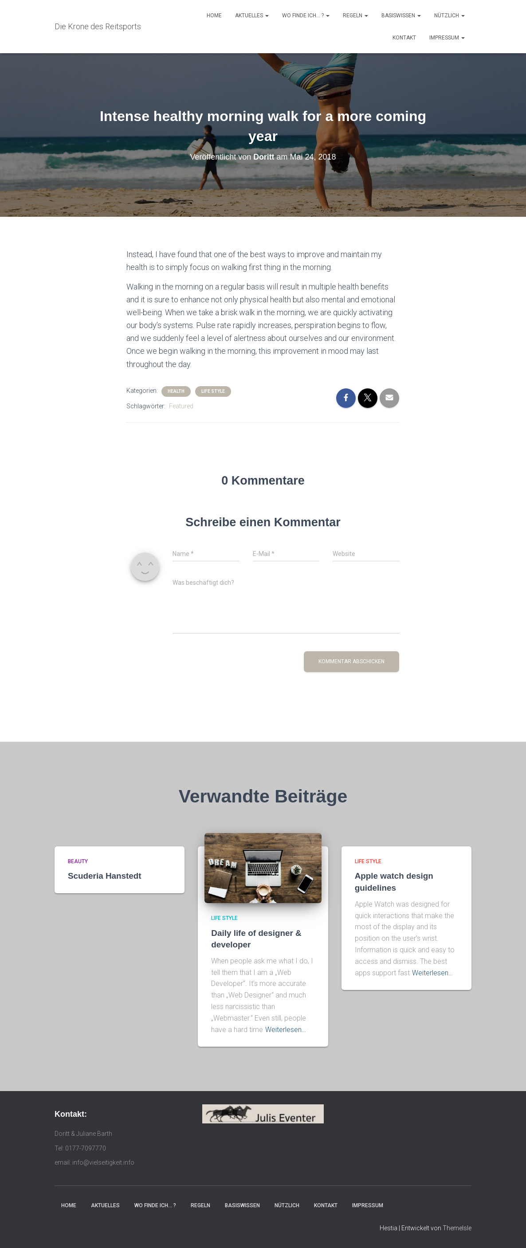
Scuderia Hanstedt (105, 875)
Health (176, 391)
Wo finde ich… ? (306, 15)
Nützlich (449, 15)
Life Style (213, 391)
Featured (181, 406)
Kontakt (404, 38)
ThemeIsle (457, 1228)
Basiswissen (401, 15)
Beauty (78, 861)
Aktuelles (252, 15)
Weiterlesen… (285, 1029)
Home (214, 15)
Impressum (447, 38)
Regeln (355, 15)
